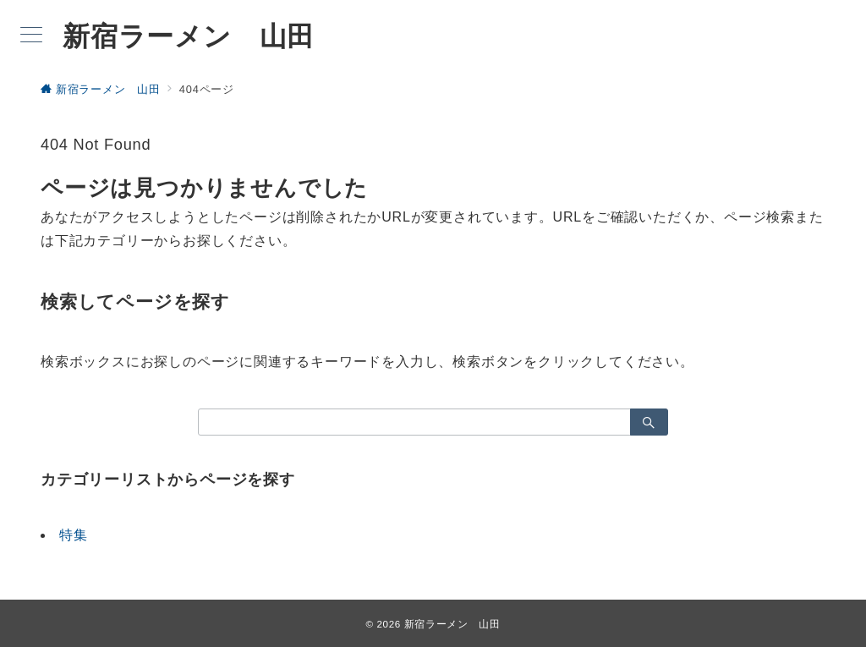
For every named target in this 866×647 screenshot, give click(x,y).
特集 (73, 535)
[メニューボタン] (31, 36)
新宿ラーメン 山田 (189, 36)
